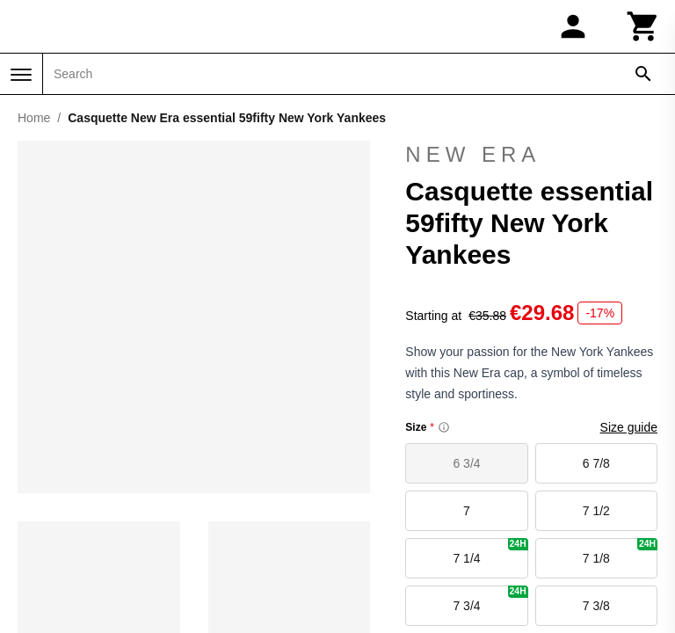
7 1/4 (490, 551)
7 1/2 (596, 511)
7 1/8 (620, 551)
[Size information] (444, 427)
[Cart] (643, 26)
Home (34, 118)
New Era (531, 155)
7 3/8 (596, 606)
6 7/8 (596, 463)
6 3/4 (466, 463)
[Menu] (21, 75)
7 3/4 (490, 599)
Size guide (628, 427)
